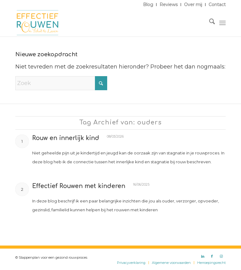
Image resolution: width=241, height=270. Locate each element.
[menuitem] (148, 4)
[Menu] (222, 22)
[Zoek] (209, 22)
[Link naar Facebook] (212, 256)
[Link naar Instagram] (221, 256)
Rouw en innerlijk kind (65, 138)
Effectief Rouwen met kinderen (78, 186)
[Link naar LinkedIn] (202, 256)
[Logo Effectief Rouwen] (37, 22)
